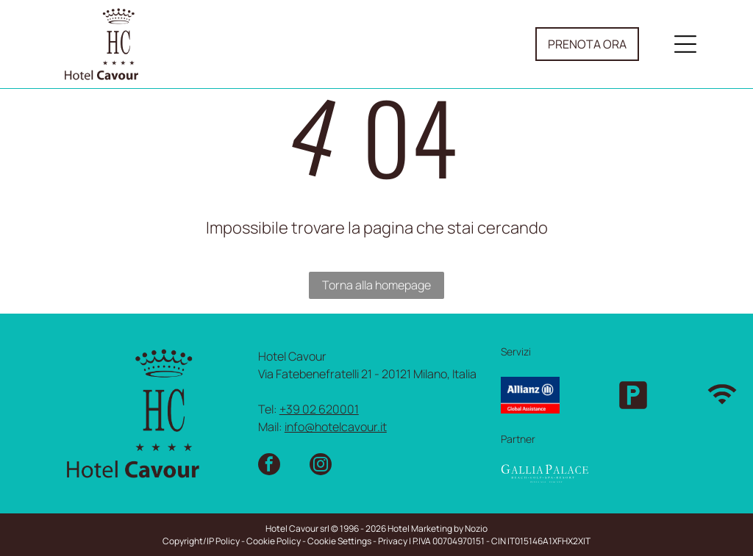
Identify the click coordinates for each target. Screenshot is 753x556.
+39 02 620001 (319, 409)
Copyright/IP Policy (201, 541)
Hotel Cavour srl (297, 528)
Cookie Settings (339, 541)
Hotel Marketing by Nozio (438, 528)
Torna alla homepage (376, 285)
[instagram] (321, 466)
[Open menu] (685, 44)
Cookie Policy (273, 541)
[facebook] (269, 466)
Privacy (392, 541)
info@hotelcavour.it (336, 427)
